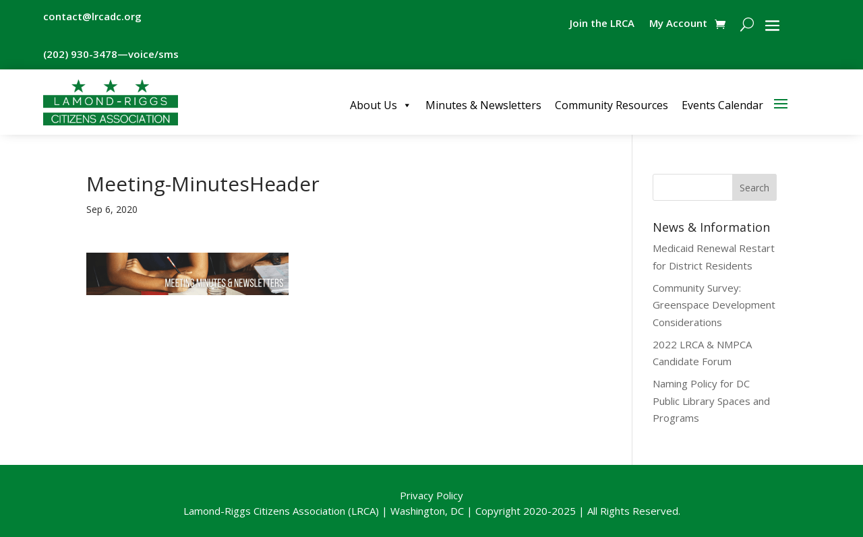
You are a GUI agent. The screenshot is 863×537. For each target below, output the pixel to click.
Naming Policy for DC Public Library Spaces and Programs (711, 400)
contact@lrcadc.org (92, 16)
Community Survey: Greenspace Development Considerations (714, 305)
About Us (381, 105)
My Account (678, 24)
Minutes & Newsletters (483, 105)
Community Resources (611, 105)
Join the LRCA (602, 24)
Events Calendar (722, 105)
